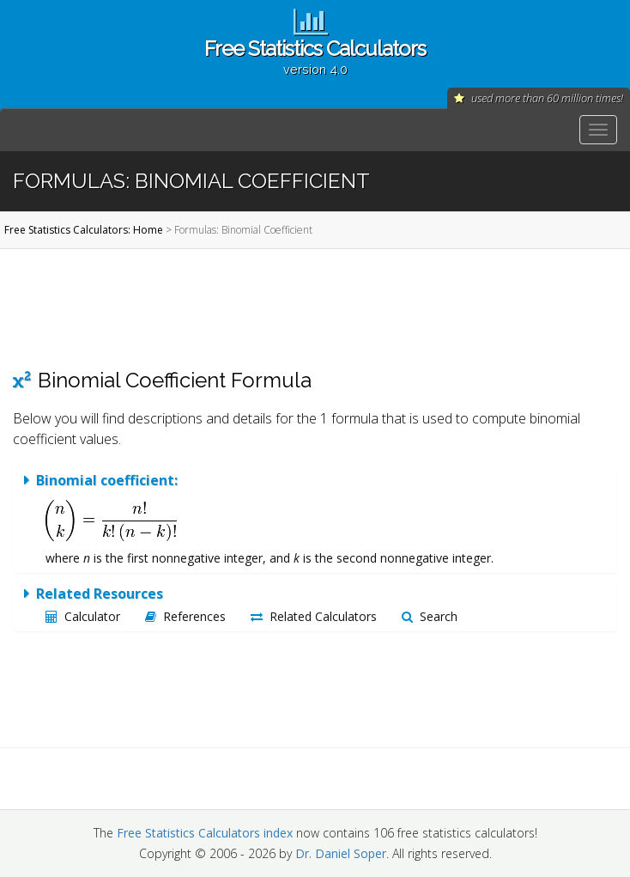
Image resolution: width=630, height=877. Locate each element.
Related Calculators (314, 616)
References (185, 616)
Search (429, 616)
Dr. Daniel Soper (340, 853)
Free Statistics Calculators (315, 56)
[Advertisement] (308, 308)
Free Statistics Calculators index (205, 833)
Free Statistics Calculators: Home (83, 229)
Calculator (82, 616)
